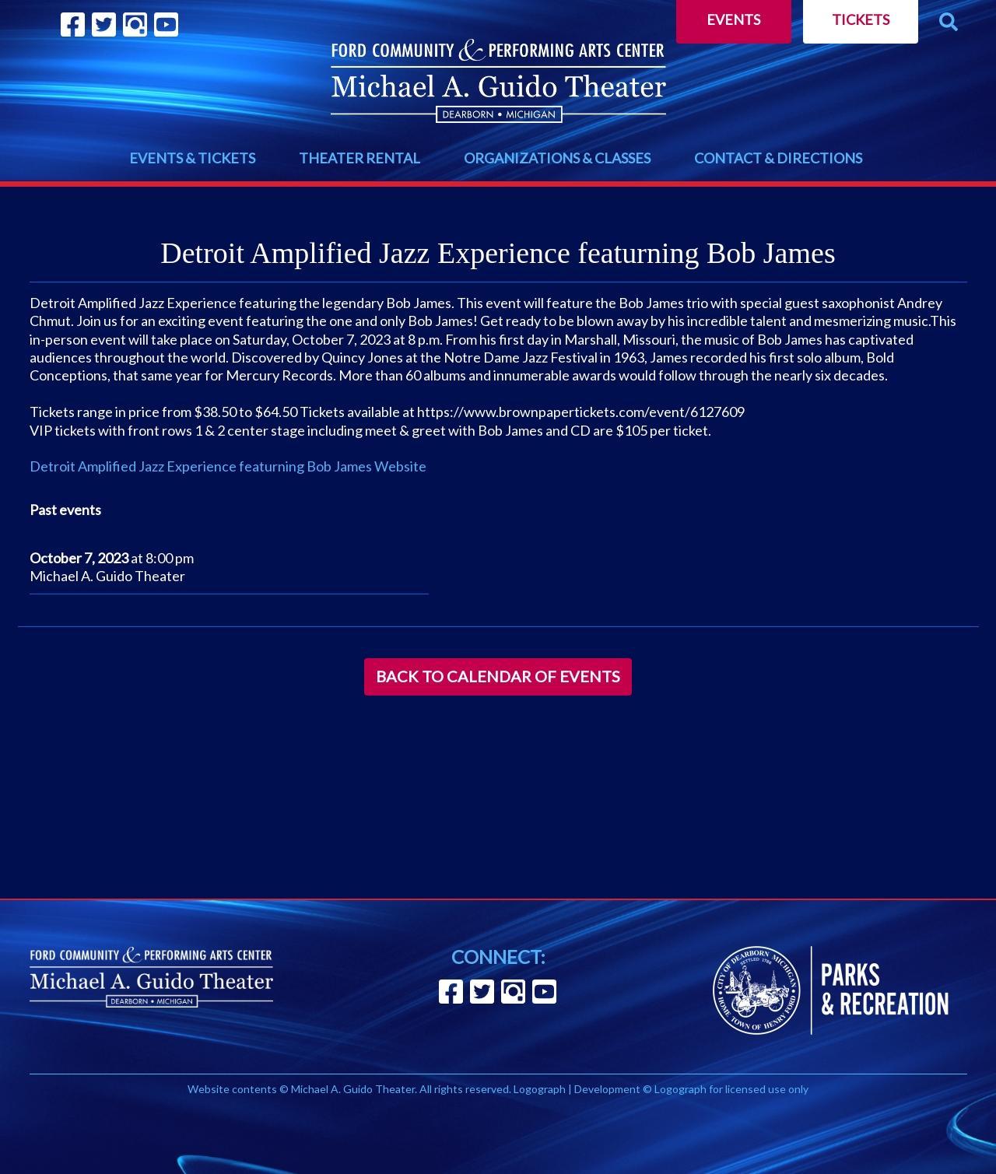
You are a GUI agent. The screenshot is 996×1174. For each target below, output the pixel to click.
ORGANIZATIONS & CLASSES (557, 157)
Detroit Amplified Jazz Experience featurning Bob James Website (228, 466)
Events (733, 19)
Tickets (860, 19)
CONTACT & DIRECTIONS (778, 157)
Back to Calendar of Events (498, 676)
